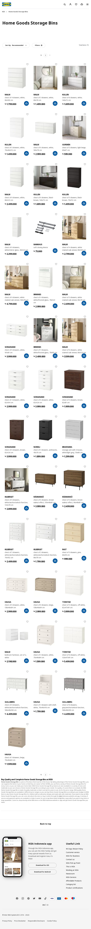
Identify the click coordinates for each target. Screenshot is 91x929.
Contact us (70, 859)
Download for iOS (42, 865)
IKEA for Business (73, 856)
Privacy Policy (7, 921)
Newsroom (70, 874)
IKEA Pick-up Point (73, 863)
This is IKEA (70, 866)
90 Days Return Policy (74, 849)
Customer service (73, 852)
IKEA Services (71, 877)
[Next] (50, 55)
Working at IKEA (72, 870)
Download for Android (42, 872)
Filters (38, 45)
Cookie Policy (52, 921)
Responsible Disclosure (36, 921)
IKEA (3, 12)
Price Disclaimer (20, 921)
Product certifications (74, 888)
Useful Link (73, 843)
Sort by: (14, 45)
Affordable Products (74, 881)
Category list (71, 884)
